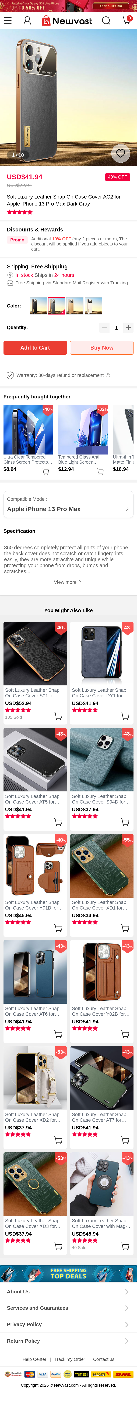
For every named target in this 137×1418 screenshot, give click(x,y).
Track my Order (69, 1359)
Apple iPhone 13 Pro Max (44, 508)
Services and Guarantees (37, 1308)
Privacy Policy (24, 1324)
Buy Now (102, 348)
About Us (18, 1291)
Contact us (103, 1359)
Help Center (34, 1359)
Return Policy (23, 1341)
